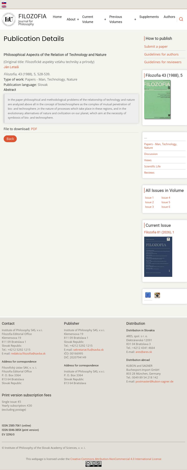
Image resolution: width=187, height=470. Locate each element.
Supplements (149, 17)
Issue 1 (149, 197)
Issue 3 (149, 207)
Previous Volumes (115, 19)
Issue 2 (149, 202)
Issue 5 (165, 202)
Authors (169, 17)
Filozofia (32, 16)
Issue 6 (165, 207)
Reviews (149, 172)
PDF (34, 129)
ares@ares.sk (144, 352)
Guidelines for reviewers (163, 62)
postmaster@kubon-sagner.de (154, 381)
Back (10, 139)
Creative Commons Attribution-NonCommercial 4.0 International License (115, 459)
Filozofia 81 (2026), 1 (159, 232)
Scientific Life (152, 166)
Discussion (151, 154)
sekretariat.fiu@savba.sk (88, 349)
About (71, 19)
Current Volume (87, 19)
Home (57, 17)
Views (147, 160)
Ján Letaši (11, 67)
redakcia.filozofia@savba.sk (28, 353)
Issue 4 (165, 197)
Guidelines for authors (161, 54)
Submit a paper (156, 46)
